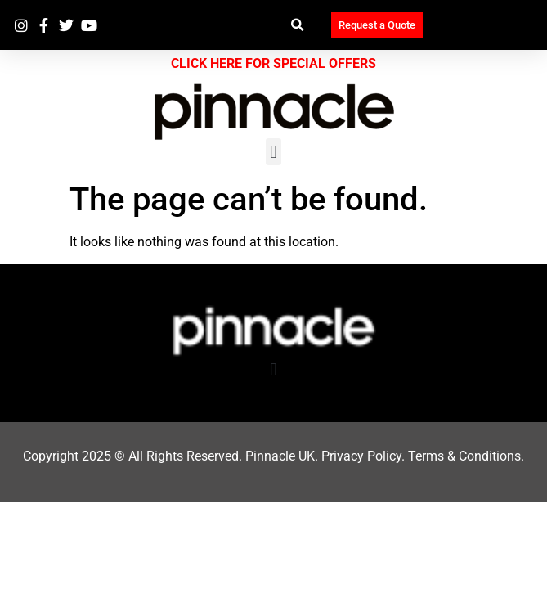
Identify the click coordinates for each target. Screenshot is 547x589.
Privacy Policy (361, 456)
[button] (298, 25)
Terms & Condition (461, 456)
